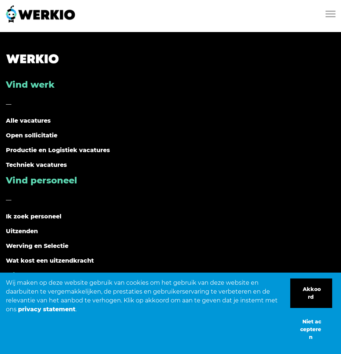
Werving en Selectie (37, 245)
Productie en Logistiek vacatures (58, 150)
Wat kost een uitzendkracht (50, 260)
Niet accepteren (310, 329)
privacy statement (46, 309)
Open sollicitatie (31, 135)
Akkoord (312, 293)
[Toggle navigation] (331, 14)
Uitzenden (22, 231)
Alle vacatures (28, 120)
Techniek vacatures (36, 164)
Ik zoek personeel (33, 216)
